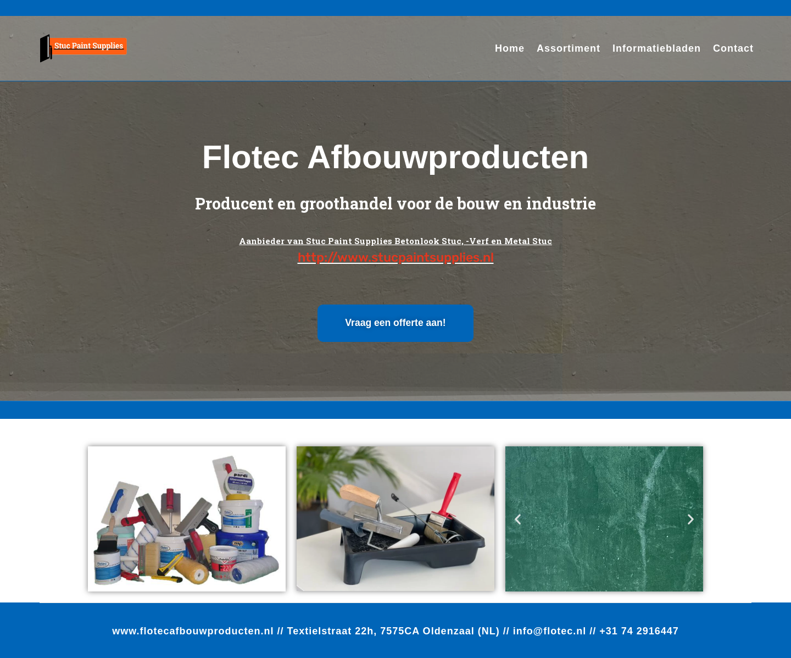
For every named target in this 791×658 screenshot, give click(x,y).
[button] (518, 519)
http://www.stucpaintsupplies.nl (396, 257)
